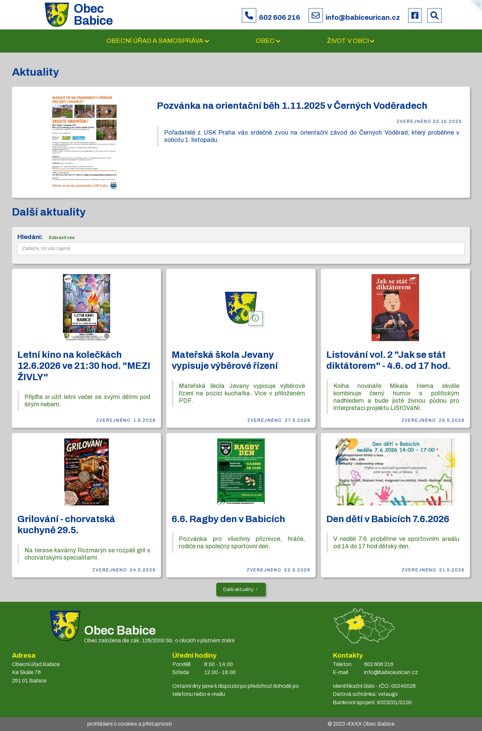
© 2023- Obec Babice (361, 724)
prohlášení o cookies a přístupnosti (129, 724)
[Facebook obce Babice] (415, 15)
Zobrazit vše (62, 237)
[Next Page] (241, 589)
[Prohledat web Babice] (434, 15)
